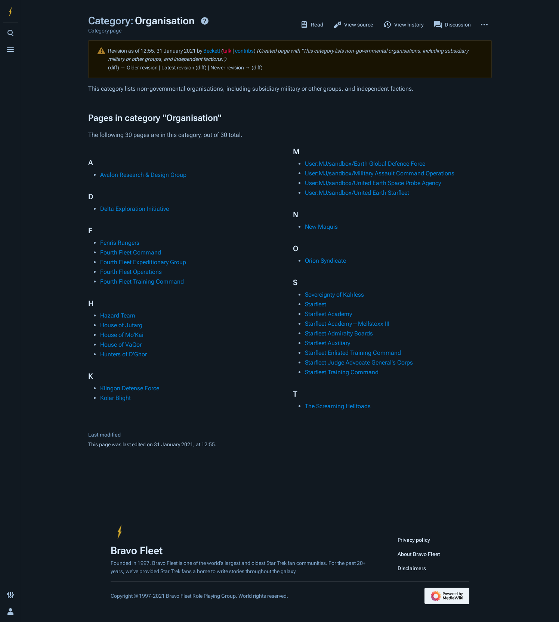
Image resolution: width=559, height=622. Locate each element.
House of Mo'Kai (121, 334)
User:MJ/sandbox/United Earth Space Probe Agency (373, 183)
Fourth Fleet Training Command (142, 281)
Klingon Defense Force (129, 388)
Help (205, 21)
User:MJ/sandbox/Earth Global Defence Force (365, 163)
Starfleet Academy (328, 314)
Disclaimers (412, 568)
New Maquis (321, 226)
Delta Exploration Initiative (134, 208)
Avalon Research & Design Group (143, 174)
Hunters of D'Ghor (123, 354)
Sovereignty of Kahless (334, 294)
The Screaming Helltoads (338, 406)
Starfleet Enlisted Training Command (353, 352)
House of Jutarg (121, 325)
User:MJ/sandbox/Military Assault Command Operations (379, 173)
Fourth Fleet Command (130, 252)
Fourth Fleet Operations (131, 271)
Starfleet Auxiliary (327, 343)
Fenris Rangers (119, 242)
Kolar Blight (115, 397)
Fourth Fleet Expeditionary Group (143, 262)
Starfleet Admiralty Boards (339, 333)
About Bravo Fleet (419, 554)
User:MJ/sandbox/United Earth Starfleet (357, 192)
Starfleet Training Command (342, 372)
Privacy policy (414, 540)
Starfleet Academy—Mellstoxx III (347, 323)
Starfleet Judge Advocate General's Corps (359, 362)
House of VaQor (121, 344)
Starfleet (315, 304)
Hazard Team (117, 315)
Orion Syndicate (325, 260)
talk (227, 51)
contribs (244, 51)
